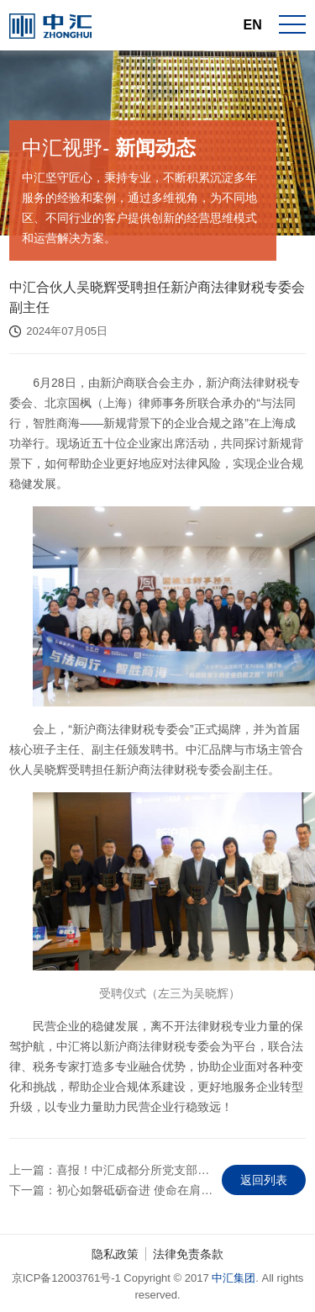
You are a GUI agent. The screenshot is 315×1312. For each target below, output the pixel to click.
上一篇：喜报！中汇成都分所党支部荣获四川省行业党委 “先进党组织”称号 (111, 1170)
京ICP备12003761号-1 (66, 1278)
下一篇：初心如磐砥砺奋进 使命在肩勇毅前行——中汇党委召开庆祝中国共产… (111, 1190)
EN (253, 25)
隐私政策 (115, 1254)
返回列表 (263, 1180)
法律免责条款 (188, 1254)
